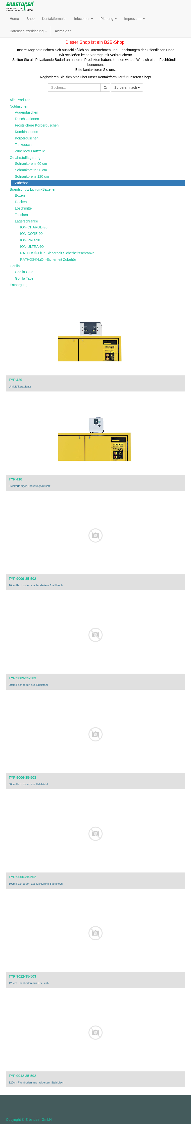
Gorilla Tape (24, 278)
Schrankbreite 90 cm (31, 170)
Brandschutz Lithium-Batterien (33, 189)
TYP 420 (15, 380)
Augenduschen (26, 112)
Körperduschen (27, 138)
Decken (21, 202)
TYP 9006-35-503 (22, 777)
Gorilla (15, 266)
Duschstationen (27, 119)
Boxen (20, 195)
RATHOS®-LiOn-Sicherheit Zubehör (48, 259)
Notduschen (19, 106)
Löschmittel (24, 208)
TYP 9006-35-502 (22, 877)
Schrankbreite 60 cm (31, 164)
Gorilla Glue (24, 272)
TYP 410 (15, 479)
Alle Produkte (20, 100)
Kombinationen (26, 132)
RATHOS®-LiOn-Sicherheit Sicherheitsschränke (57, 253)
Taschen (21, 215)
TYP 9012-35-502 (22, 1076)
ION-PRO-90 (30, 240)
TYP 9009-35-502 (22, 579)
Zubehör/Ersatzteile (30, 151)
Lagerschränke (26, 221)
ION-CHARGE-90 (34, 227)
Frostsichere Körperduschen (37, 125)
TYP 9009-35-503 (22, 678)
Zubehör (21, 183)
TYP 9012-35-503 (22, 976)
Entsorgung (19, 285)
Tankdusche (24, 145)
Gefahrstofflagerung (25, 158)
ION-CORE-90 (31, 234)
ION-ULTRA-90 (32, 247)
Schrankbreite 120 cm (32, 176)
